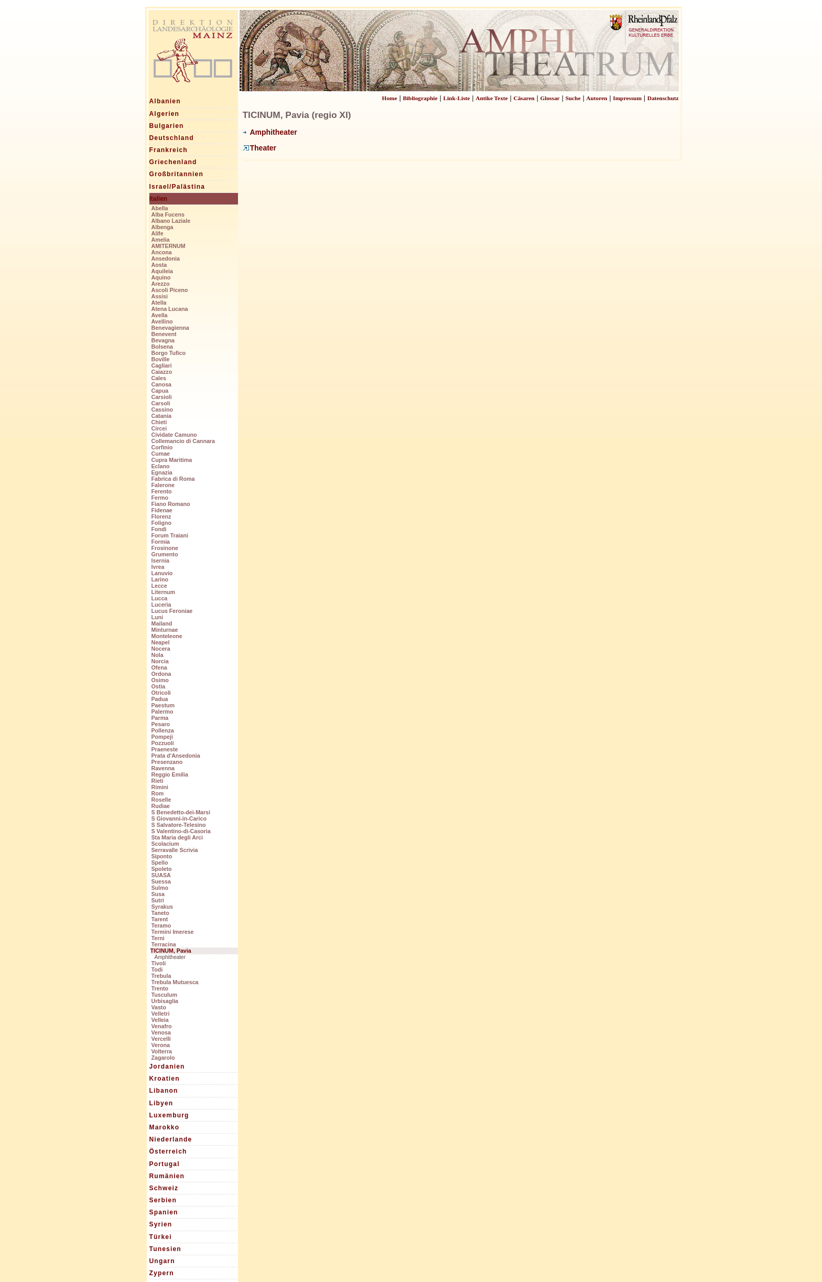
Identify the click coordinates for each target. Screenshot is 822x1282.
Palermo (163, 711)
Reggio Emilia (170, 774)
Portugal (164, 1164)
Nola (158, 655)
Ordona (161, 674)
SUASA (161, 875)
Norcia (160, 661)
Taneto (160, 913)
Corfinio (162, 447)
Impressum (627, 98)
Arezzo (161, 284)
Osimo (160, 680)
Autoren (596, 98)
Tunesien (165, 1249)
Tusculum (165, 995)
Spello (160, 862)
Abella (160, 208)
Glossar (549, 98)
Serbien (163, 1200)
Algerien (164, 113)
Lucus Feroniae (172, 611)
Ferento (162, 491)
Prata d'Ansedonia (176, 755)
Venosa (161, 1032)
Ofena (159, 667)
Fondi (159, 529)
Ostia (159, 686)
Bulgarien (166, 126)
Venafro (162, 1026)
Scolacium (165, 844)
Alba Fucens (168, 214)
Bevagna (163, 340)
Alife (158, 233)
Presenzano (167, 762)
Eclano (161, 466)
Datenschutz (663, 98)
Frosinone (165, 548)
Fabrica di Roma (173, 479)
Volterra (162, 1051)
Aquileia (162, 271)
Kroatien (164, 1078)
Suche (572, 98)
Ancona (162, 252)
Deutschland (171, 138)
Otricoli (161, 693)
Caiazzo (162, 372)
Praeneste (165, 749)
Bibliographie (420, 98)
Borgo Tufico (169, 353)
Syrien (160, 1224)
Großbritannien (176, 174)
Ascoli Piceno (170, 290)
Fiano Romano (171, 504)
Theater (260, 148)
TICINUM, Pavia (170, 950)
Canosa (162, 384)
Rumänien (167, 1176)
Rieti (158, 781)
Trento (160, 988)
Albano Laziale (171, 221)
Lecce (159, 586)
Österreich (168, 1151)
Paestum (163, 705)
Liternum (164, 592)
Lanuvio (162, 573)
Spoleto (162, 869)
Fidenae (162, 510)
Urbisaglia (165, 1001)
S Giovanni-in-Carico (179, 818)
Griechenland (173, 162)
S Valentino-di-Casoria (181, 831)
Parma (160, 718)
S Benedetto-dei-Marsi (181, 812)
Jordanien (167, 1066)
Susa (158, 894)
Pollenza (163, 730)
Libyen (161, 1103)
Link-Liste (456, 98)
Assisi (160, 296)
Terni (158, 938)
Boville (161, 359)
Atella (159, 302)
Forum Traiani (170, 535)
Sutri (158, 900)
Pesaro (161, 724)
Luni (158, 617)
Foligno (161, 523)
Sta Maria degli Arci (177, 837)
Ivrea (158, 567)
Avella (160, 315)
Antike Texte (491, 98)
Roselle (161, 799)
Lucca (160, 598)
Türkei (160, 1237)
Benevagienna (170, 328)
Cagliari (162, 365)
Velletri (161, 1013)
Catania (162, 416)
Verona (161, 1045)
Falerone (163, 485)
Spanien (163, 1212)
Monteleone (167, 636)
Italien (158, 198)
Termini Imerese (173, 932)
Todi (157, 969)
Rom (158, 793)
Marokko (164, 1127)
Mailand (162, 623)
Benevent (164, 334)
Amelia (161, 239)
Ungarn (162, 1261)
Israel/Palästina (177, 186)
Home (389, 98)
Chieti (159, 422)
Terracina (164, 944)
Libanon (163, 1090)
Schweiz (164, 1188)
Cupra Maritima (172, 460)
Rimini (160, 787)
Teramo (161, 925)
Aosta (159, 265)
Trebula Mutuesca (175, 982)
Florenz (161, 516)
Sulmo (160, 888)
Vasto (159, 1007)
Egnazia (162, 472)
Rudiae (161, 806)
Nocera (161, 648)
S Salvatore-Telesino (179, 825)
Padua (160, 699)
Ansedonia (166, 258)
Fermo (160, 497)
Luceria (161, 604)
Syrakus (162, 906)
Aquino (161, 277)
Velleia (160, 1020)
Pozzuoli (163, 743)
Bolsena (162, 346)
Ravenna (163, 768)
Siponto (162, 856)
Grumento (165, 554)
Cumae (161, 453)
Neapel (161, 642)
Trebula (161, 976)
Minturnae (165, 630)
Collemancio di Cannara (183, 441)
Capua (160, 390)
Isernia (160, 560)
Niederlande (170, 1139)
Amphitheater (170, 957)
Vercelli (161, 1039)
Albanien (165, 101)
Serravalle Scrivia (175, 850)
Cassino (162, 409)
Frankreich (168, 150)
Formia (161, 541)
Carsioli (162, 397)
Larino (160, 579)
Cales (159, 378)
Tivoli (159, 963)
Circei (159, 428)
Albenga (163, 227)
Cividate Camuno (174, 435)
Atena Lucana (170, 309)
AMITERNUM (169, 246)
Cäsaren (524, 98)
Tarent (160, 919)
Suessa (161, 881)
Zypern (161, 1273)
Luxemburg (169, 1115)
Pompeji (162, 737)
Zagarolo (163, 1057)
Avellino (162, 321)
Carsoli (161, 403)
